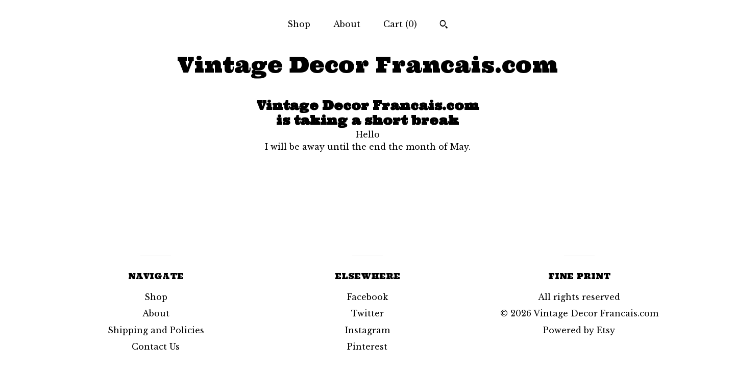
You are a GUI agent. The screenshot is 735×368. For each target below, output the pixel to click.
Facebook (367, 297)
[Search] (444, 25)
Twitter (367, 313)
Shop (298, 24)
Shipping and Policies (156, 330)
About (346, 24)
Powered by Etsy (579, 330)
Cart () (400, 24)
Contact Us (156, 346)
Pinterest (367, 346)
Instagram (367, 330)
